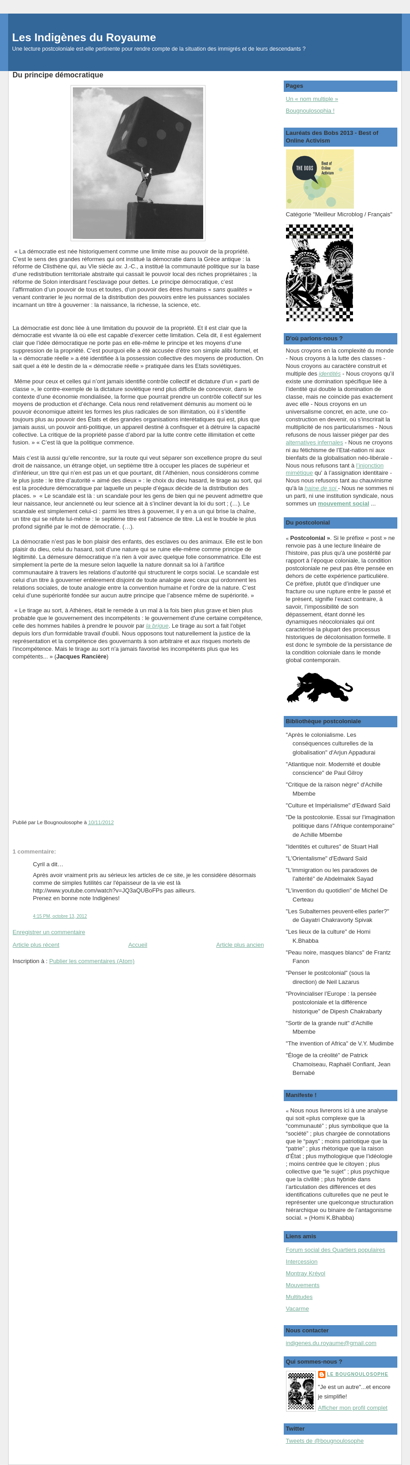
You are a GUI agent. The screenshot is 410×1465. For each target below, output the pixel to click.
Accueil (137, 944)
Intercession (302, 1261)
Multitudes (299, 1296)
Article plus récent (36, 944)
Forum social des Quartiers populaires (336, 1249)
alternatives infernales (314, 442)
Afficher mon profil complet (353, 1407)
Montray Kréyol (305, 1273)
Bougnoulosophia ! (310, 110)
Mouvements (302, 1285)
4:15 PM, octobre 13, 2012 (60, 916)
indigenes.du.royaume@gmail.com (331, 1343)
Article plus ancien (240, 944)
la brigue (157, 625)
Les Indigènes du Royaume (84, 37)
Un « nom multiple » (312, 98)
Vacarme (297, 1308)
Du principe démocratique (58, 75)
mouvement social (343, 503)
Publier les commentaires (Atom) (92, 961)
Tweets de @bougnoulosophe (325, 1440)
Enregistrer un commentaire (49, 932)
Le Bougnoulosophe (357, 1374)
